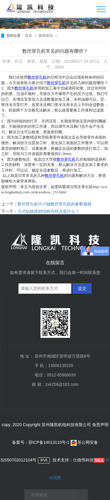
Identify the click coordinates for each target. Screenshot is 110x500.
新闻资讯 (46, 36)
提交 (82, 288)
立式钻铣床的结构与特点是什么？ (48, 211)
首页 (29, 36)
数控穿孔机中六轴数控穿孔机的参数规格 (55, 204)
